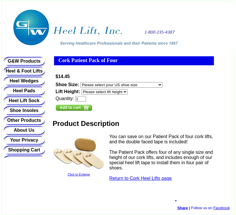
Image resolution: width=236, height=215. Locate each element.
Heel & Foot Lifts (24, 70)
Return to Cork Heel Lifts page (140, 178)
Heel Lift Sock (24, 100)
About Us (24, 130)
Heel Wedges (24, 80)
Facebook (221, 208)
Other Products (24, 120)
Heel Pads (24, 90)
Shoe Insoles (24, 110)
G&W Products (24, 61)
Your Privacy (24, 140)
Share (182, 208)
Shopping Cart (24, 149)
